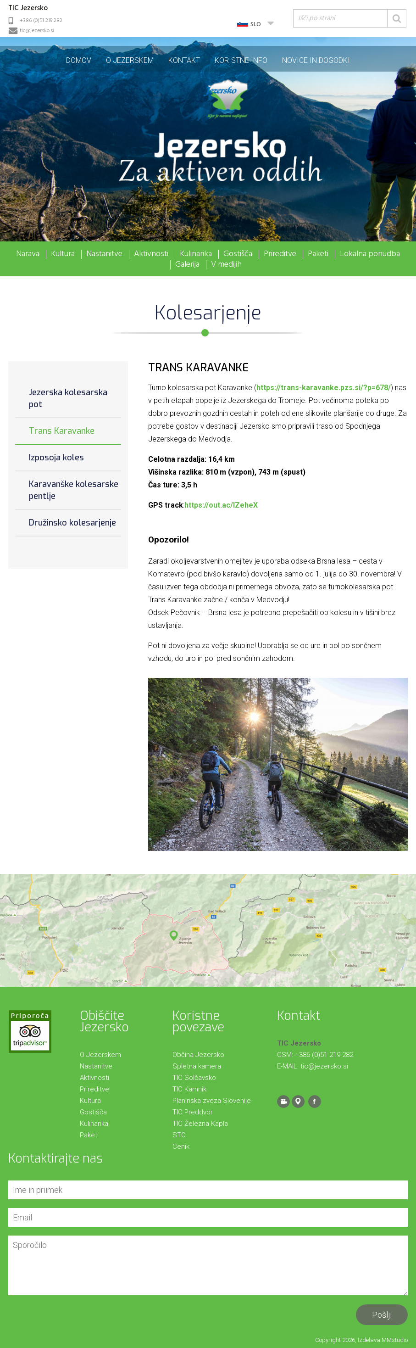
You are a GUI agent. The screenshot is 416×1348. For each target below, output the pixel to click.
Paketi (318, 254)
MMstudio (395, 1340)
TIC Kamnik (189, 1089)
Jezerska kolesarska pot (68, 398)
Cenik (180, 1146)
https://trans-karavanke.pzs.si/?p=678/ (323, 387)
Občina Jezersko (198, 1055)
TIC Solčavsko (194, 1078)
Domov (78, 60)
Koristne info (241, 60)
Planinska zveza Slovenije (211, 1100)
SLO (255, 24)
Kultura (63, 254)
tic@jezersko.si (37, 30)
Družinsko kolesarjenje (72, 522)
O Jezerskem (130, 60)
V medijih (226, 264)
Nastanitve (104, 254)
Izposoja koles (56, 457)
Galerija (187, 264)
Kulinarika (196, 254)
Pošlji (382, 1315)
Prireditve (280, 254)
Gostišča (237, 254)
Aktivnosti (151, 254)
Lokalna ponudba (370, 254)
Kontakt (184, 60)
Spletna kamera (196, 1066)
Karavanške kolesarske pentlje (73, 490)
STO (179, 1135)
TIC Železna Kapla (200, 1123)
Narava (27, 254)
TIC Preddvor (192, 1112)
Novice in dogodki (316, 60)
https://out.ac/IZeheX (221, 505)
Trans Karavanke (61, 430)
